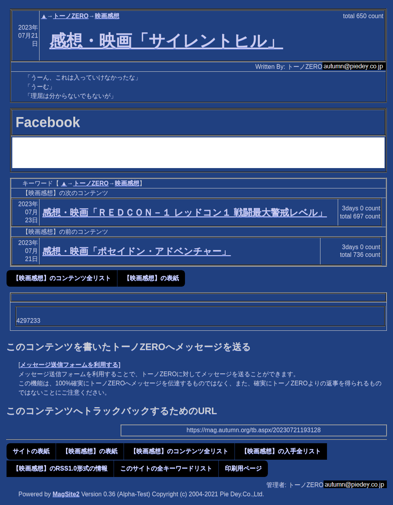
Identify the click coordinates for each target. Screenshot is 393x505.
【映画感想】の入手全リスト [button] (281, 451)
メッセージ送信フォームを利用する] (70, 364)
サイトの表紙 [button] (31, 451)
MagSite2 (66, 494)
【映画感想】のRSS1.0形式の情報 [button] (60, 468)
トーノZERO (70, 16)
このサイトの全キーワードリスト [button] (166, 468)
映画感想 (107, 16)
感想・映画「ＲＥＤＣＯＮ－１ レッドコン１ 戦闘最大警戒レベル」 (184, 212)
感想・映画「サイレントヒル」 (166, 40)
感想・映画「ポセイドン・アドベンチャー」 (136, 251)
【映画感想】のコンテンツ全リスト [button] (62, 278)
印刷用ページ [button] (243, 468)
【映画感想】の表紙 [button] (151, 278)
